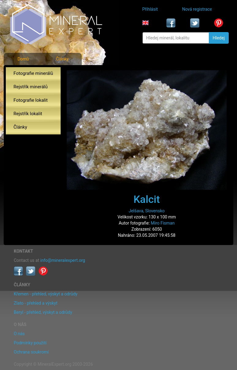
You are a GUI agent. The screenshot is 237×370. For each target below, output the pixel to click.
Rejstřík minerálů (30, 87)
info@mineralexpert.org (62, 260)
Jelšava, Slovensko (147, 210)
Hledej (219, 37)
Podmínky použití (30, 342)
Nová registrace (197, 9)
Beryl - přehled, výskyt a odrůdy (43, 312)
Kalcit (147, 199)
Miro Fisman (163, 223)
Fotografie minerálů (33, 73)
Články (62, 59)
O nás (19, 333)
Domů (23, 59)
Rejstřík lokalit (27, 113)
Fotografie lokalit (30, 100)
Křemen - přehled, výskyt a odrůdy (45, 293)
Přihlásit (150, 9)
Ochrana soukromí (31, 352)
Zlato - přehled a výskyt (35, 303)
